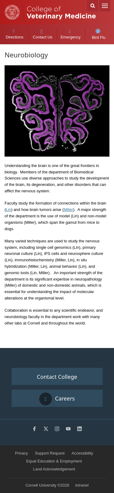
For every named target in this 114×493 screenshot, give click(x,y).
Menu (104, 5)
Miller (68, 209)
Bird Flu (98, 34)
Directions (14, 34)
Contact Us (42, 34)
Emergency (70, 34)
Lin (8, 209)
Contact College (57, 376)
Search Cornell (92, 5)
